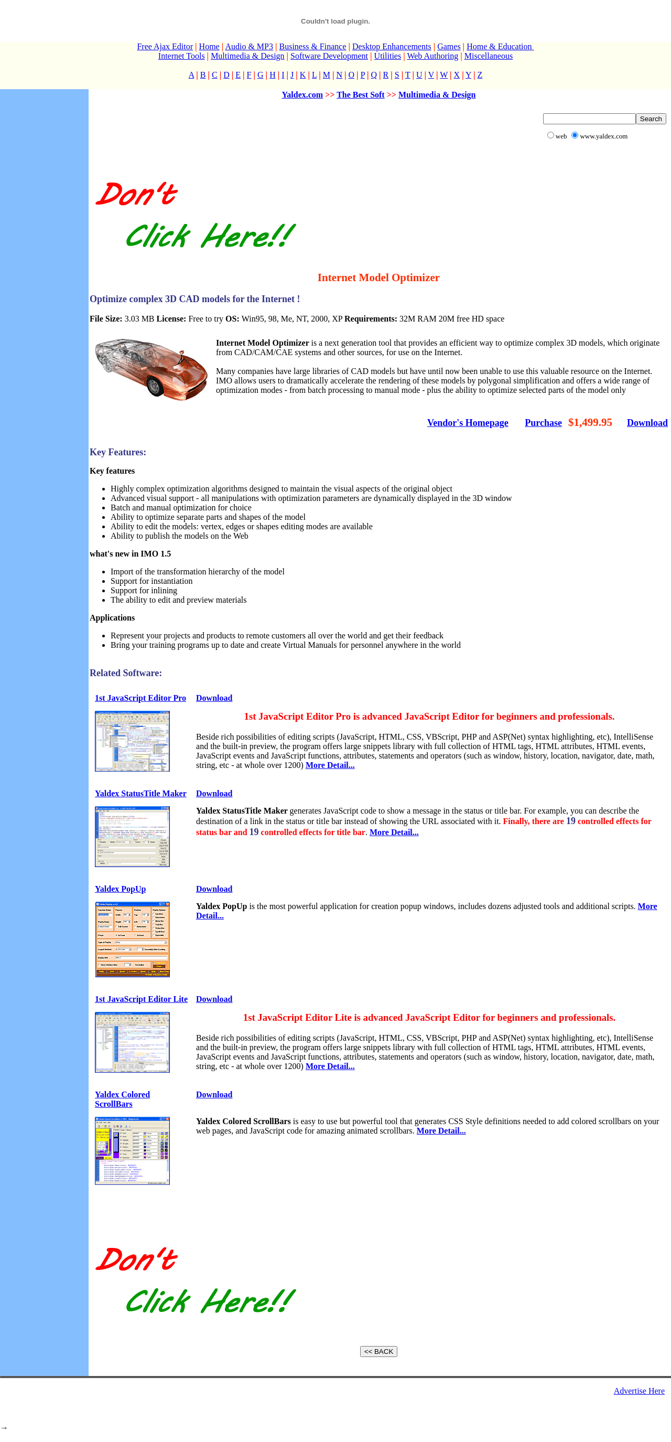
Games (448, 46)
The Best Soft (361, 94)
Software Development (329, 55)
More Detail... (330, 765)
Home (209, 46)
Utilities (388, 55)
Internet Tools (181, 55)
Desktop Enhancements (391, 46)
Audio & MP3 (249, 46)
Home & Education (500, 46)
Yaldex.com (302, 94)
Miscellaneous (488, 55)
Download (647, 423)
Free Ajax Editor (165, 46)
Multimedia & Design (247, 55)
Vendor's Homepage (467, 423)
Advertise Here (639, 1390)
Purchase (543, 423)
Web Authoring (432, 55)
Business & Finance (312, 46)
